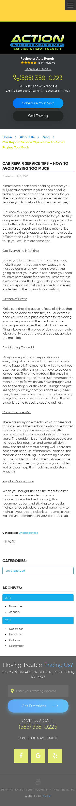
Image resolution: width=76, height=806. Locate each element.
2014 (8, 620)
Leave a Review (38, 69)
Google (38, 756)
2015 (8, 598)
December (16, 629)
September (16, 645)
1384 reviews (46, 62)
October (14, 640)
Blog (46, 137)
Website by (38, 795)
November (16, 606)
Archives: (12, 588)
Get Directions (34, 706)
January (14, 612)
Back (10, 541)
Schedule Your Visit (38, 103)
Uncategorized (28, 533)
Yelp (55, 756)
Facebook (21, 756)
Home (7, 137)
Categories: (14, 560)
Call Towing (38, 116)
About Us (27, 137)
